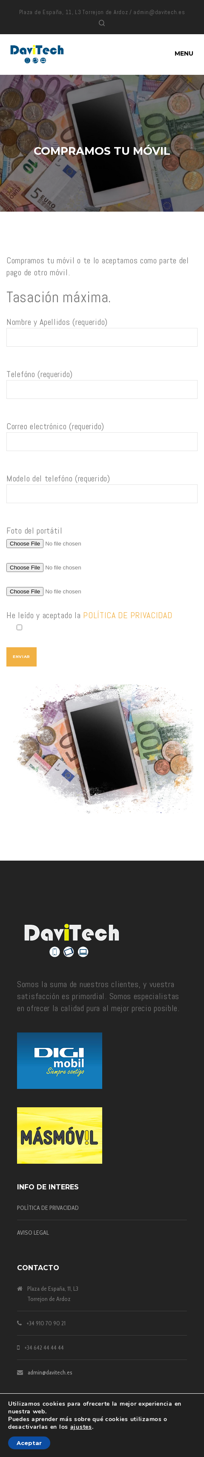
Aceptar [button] (29, 1442)
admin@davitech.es (50, 1372)
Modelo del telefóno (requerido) (102, 492)
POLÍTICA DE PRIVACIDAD (127, 615)
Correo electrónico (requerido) (102, 440)
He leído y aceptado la (102, 621)
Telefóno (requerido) (102, 388)
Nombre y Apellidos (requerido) (102, 335)
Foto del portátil (34, 530)
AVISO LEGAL (33, 1232)
